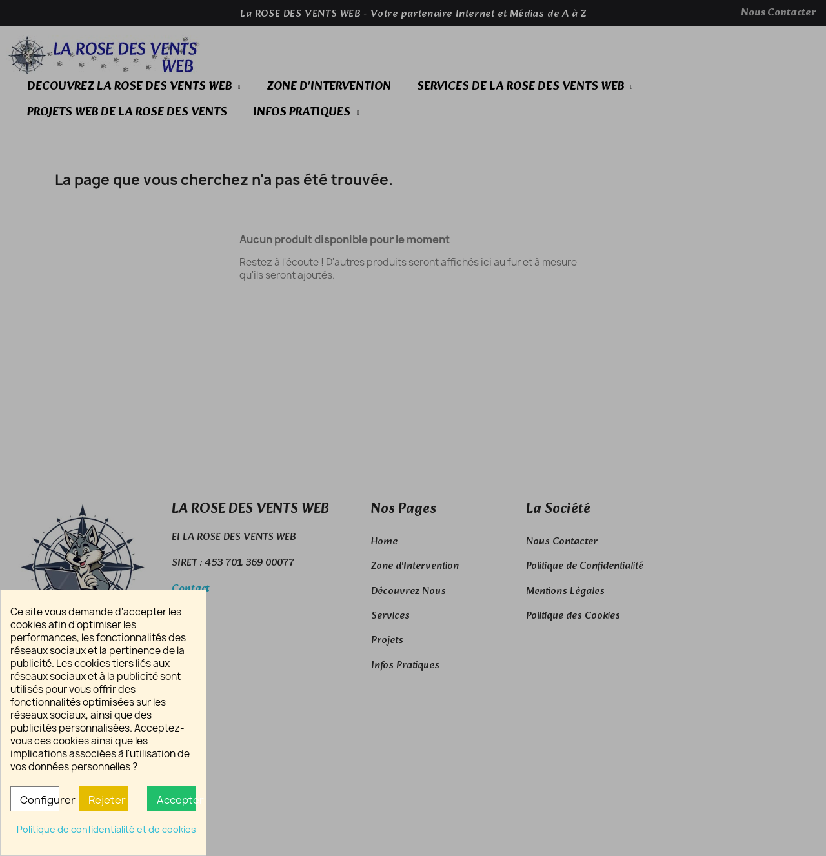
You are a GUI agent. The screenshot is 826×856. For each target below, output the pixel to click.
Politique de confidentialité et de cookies (106, 829)
